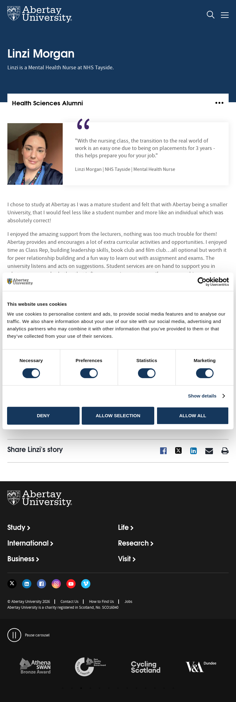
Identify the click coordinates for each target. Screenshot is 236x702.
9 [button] (136, 688)
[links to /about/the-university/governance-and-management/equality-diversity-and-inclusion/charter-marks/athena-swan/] (35, 667)
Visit (124, 558)
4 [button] (90, 688)
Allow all (192, 415)
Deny (43, 415)
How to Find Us (101, 601)
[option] (35, 668)
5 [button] (99, 688)
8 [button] (127, 688)
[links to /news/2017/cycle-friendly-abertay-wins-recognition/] (145, 667)
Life (123, 527)
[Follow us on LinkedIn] (26, 583)
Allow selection (118, 415)
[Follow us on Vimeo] (85, 583)
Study (16, 527)
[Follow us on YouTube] (71, 583)
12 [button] (164, 688)
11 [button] (155, 688)
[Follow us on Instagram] (56, 583)
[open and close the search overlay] (211, 16)
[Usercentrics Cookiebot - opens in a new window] (202, 281)
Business (20, 558)
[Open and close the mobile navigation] (225, 15)
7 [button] (118, 688)
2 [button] (72, 688)
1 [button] (63, 688)
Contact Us (69, 601)
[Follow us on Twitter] (12, 583)
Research (133, 542)
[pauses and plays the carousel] (14, 635)
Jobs (128, 601)
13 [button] (173, 688)
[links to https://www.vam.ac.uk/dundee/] (201, 667)
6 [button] (109, 688)
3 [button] (81, 688)
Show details (202, 395)
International (28, 542)
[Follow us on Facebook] (41, 583)
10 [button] (146, 688)
